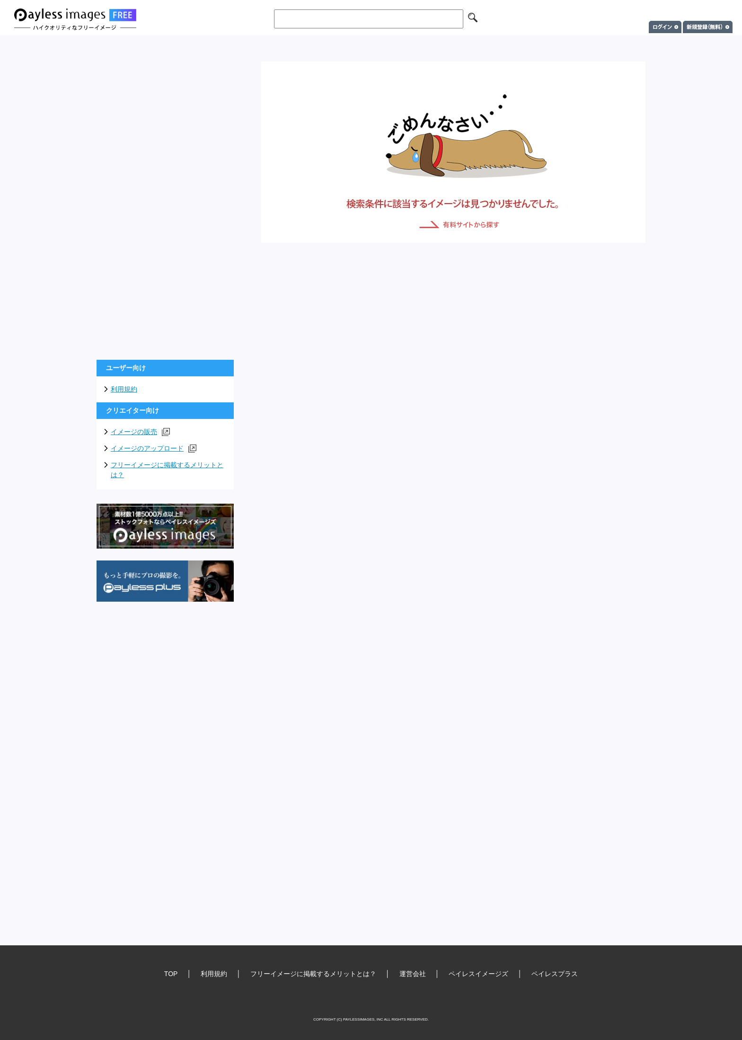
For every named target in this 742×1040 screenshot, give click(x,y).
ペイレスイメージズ (478, 974)
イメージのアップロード (153, 448)
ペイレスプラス (554, 974)
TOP (171, 974)
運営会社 (412, 974)
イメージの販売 (140, 432)
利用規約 (124, 389)
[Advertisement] (165, 204)
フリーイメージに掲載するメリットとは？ (167, 470)
